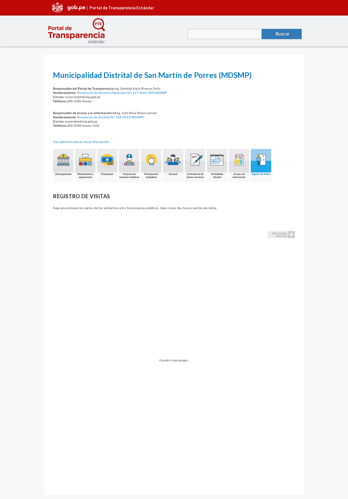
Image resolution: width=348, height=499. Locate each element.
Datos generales (63, 162)
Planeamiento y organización (85, 163)
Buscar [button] (283, 33)
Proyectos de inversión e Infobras (129, 163)
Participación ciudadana (151, 163)
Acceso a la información (239, 163)
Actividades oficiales (217, 163)
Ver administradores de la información (81, 142)
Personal (173, 162)
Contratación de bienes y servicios (195, 163)
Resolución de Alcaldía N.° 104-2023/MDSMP (110, 117)
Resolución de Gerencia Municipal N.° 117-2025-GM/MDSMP (122, 93)
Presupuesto (107, 162)
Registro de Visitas (261, 162)
